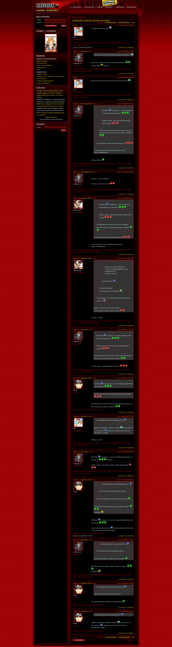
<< (132, 22)
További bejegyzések (51, 117)
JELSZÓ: (39, 22)
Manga (81, 17)
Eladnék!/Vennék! (42, 63)
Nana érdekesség (42, 78)
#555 (89, 378)
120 (125, 22)
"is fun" (39, 69)
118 (120, 22)
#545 (89, 258)
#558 (89, 198)
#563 (85, 51)
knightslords (84, 198)
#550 (89, 583)
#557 (86, 329)
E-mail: (39, 127)
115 (112, 22)
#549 (85, 611)
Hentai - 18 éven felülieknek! (45, 65)
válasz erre (123, 47)
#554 (86, 451)
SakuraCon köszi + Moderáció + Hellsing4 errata (50, 76)
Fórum (74, 17)
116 (114, 22)
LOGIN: (39, 19)
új (118, 47)
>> (134, 22)
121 (128, 22)
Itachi (82, 329)
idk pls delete (84, 103)
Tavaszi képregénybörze (44, 83)
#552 (86, 540)
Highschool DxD (41, 67)
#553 (89, 480)
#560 (90, 103)
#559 (90, 172)
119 (123, 22)
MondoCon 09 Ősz (42, 74)
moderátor (131, 47)
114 (109, 22)
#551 (86, 416)
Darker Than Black (42, 61)
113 (106, 22)
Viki (79, 47)
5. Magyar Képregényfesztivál (45, 81)
